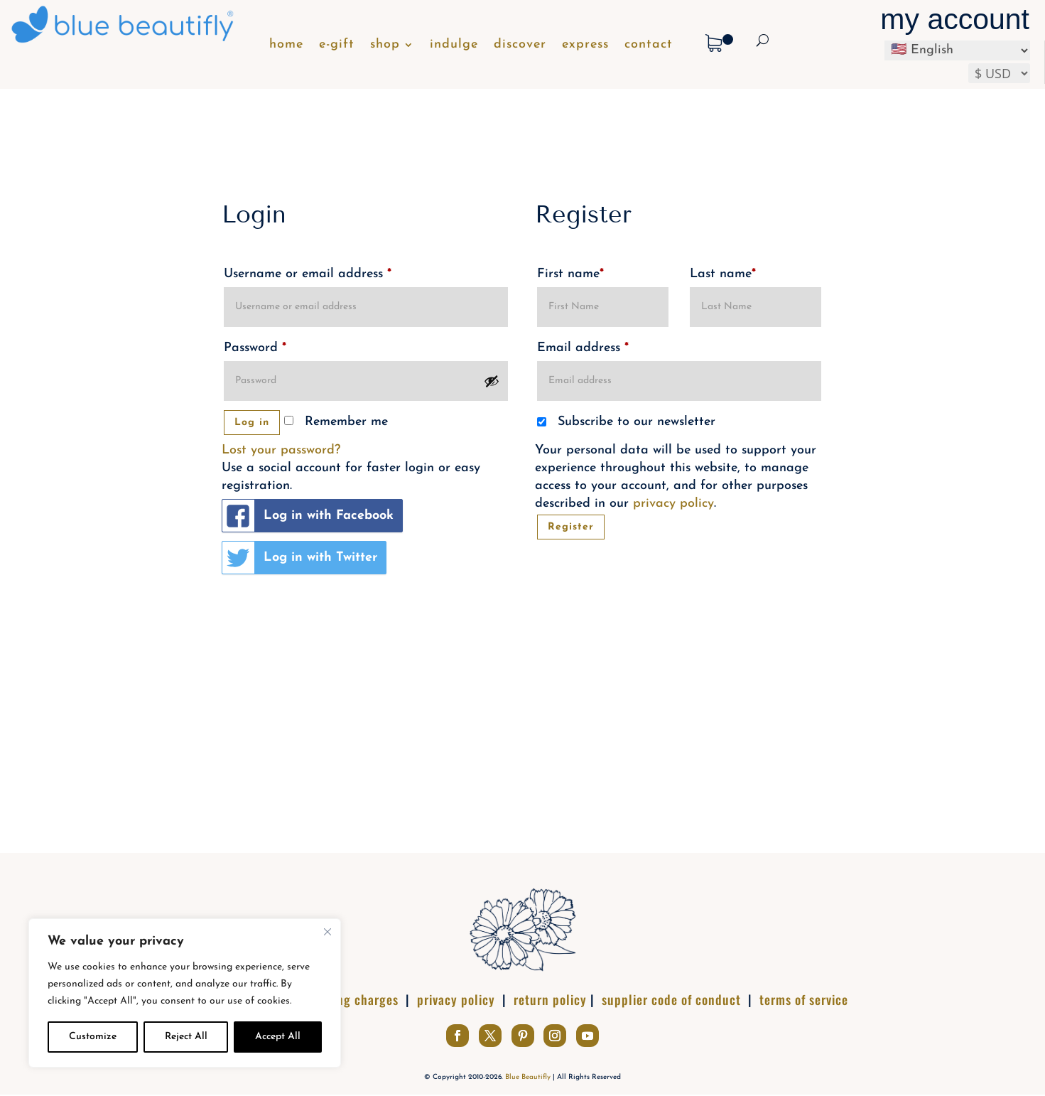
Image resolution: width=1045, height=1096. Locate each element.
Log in (251, 422)
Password (255, 348)
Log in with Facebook (308, 516)
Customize (93, 1036)
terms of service (803, 999)
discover (520, 45)
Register (571, 527)
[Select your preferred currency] (999, 73)
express (585, 45)
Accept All (277, 1036)
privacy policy (673, 503)
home (286, 45)
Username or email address (307, 274)
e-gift (336, 45)
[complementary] (184, 993)
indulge (454, 45)
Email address (583, 348)
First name (570, 274)
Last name (723, 274)
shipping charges (351, 999)
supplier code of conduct (671, 999)
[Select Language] (957, 50)
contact (648, 45)
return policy (550, 999)
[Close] (327, 931)
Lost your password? (281, 450)
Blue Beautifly (528, 1077)
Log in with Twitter (299, 558)
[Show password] (491, 381)
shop (385, 45)
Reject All (186, 1036)
